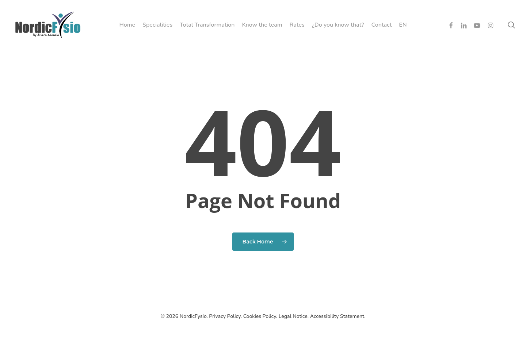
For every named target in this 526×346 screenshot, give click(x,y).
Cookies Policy (259, 316)
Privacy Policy (224, 316)
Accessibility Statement (337, 316)
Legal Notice (293, 316)
